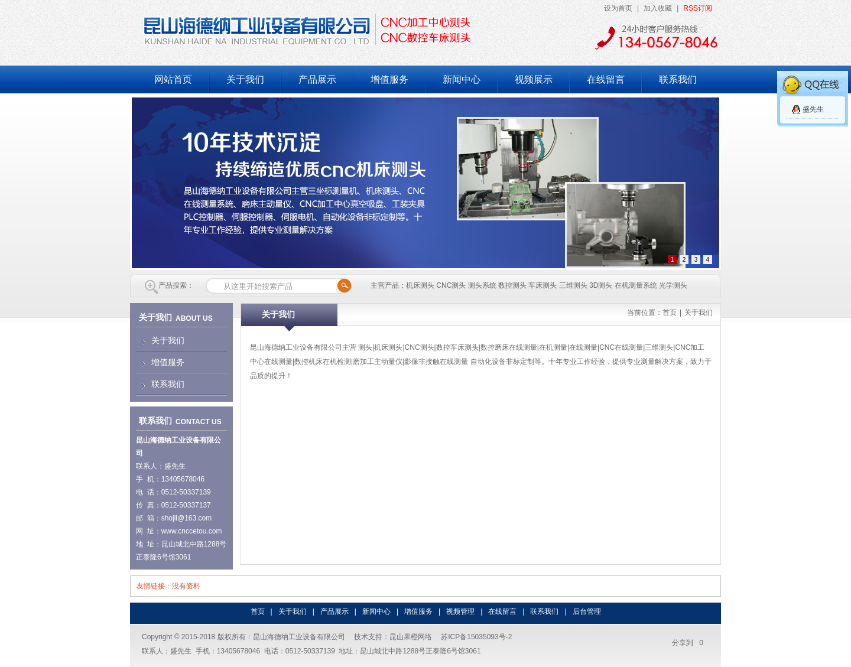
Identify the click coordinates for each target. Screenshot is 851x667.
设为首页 (618, 8)
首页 (669, 312)
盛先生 (813, 109)
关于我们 (245, 79)
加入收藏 (658, 8)
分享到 (682, 643)
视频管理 (460, 611)
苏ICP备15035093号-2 (476, 637)
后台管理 (587, 611)
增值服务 (389, 79)
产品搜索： (176, 285)
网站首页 (173, 79)
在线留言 (606, 79)
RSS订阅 (697, 8)
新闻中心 (461, 79)
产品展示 (317, 79)
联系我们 (678, 79)
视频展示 (534, 79)
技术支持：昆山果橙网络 (393, 637)
